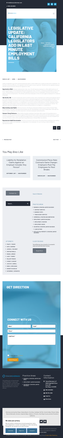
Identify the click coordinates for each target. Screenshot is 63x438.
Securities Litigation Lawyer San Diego (44, 226)
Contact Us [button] (12, 193)
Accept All (32, 430)
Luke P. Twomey (11, 256)
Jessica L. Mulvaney (12, 249)
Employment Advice (40, 224)
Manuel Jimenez (11, 254)
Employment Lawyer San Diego (42, 219)
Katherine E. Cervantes (13, 271)
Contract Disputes (40, 209)
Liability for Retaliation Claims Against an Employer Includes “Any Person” (16, 163)
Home (42, 43)
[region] (21, 426)
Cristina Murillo (11, 251)
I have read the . (16, 355)
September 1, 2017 (11, 173)
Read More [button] (39, 251)
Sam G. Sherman (11, 246)
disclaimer (20, 355)
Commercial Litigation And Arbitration (44, 217)
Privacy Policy (41, 435)
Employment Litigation (41, 222)
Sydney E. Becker (11, 261)
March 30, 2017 (41, 175)
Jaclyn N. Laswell (12, 263)
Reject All (21, 430)
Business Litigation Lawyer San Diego (44, 207)
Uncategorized (22, 79)
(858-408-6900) (42, 432)
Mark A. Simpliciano (12, 266)
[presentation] (19, 350)
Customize (10, 430)
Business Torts (39, 212)
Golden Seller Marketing (51, 435)
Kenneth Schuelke (12, 268)
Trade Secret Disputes (41, 214)
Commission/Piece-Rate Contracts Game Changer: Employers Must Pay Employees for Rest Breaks (47, 165)
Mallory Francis (11, 259)
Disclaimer (34, 435)
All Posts (48, 43)
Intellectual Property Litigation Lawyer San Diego (45, 232)
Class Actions (38, 229)
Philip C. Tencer (11, 244)
